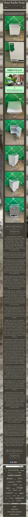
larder (15, 484)
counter (9, 492)
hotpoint (9, 485)
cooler (11, 498)
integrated (19, 498)
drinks (18, 501)
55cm (9, 501)
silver (15, 479)
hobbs (20, 485)
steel (6, 470)
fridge (20, 487)
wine (14, 495)
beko (16, 493)
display (9, 490)
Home (14, 506)
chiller (21, 493)
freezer (10, 478)
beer (6, 498)
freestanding (13, 470)
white (18, 481)
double (13, 501)
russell (22, 470)
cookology (13, 488)
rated (16, 472)
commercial (11, 482)
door (20, 478)
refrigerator (8, 495)
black (8, 488)
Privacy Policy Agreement (15, 511)
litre (19, 472)
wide (13, 473)
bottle (18, 495)
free (9, 473)
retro (22, 496)
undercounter (14, 475)
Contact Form (14, 509)
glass (20, 490)
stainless (15, 490)
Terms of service (14, 514)
